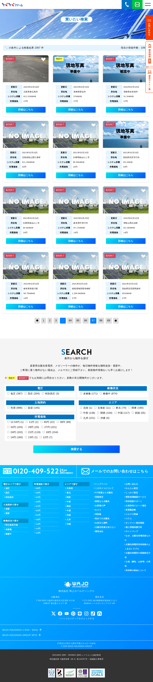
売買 (8, 509)
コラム (129, 518)
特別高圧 (10, 497)
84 (70, 320)
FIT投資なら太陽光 (104, 492)
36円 (38, 493)
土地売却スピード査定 (136, 505)
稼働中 (9, 534)
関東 (69, 497)
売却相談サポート (134, 501)
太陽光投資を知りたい (105, 527)
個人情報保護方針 (134, 527)
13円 (38, 528)
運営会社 (99, 531)
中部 (69, 502)
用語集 (98, 514)
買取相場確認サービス (136, 497)
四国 (69, 515)
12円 (38, 533)
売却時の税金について (136, 570)
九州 (69, 519)
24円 (38, 510)
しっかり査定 (132, 492)
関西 (69, 506)
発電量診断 (131, 510)
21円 (38, 515)
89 (108, 320)
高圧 (8, 493)
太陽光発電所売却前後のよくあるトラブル (137, 546)
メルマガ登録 (132, 514)
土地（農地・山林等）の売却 (137, 564)
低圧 (8, 488)
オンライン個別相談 (135, 523)
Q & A (98, 510)
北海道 (70, 488)
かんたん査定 (132, 488)
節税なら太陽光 (102, 501)
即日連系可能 (12, 525)
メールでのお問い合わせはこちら (114, 471)
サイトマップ (132, 531)
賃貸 (8, 513)
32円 (38, 497)
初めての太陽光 (102, 518)
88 (101, 320)
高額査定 (99, 497)
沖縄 (69, 524)
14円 (38, 524)
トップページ (101, 484)
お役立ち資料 (101, 523)
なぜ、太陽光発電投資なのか (137, 538)
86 (85, 320)
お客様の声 (100, 505)
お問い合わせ (132, 484)
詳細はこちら (25, 109)
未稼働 (9, 529)
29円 (38, 502)
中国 (69, 510)
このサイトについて (104, 488)
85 (77, 320)
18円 (38, 519)
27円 (38, 506)
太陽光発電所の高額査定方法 (137, 555)
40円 (38, 488)
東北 (69, 493)
